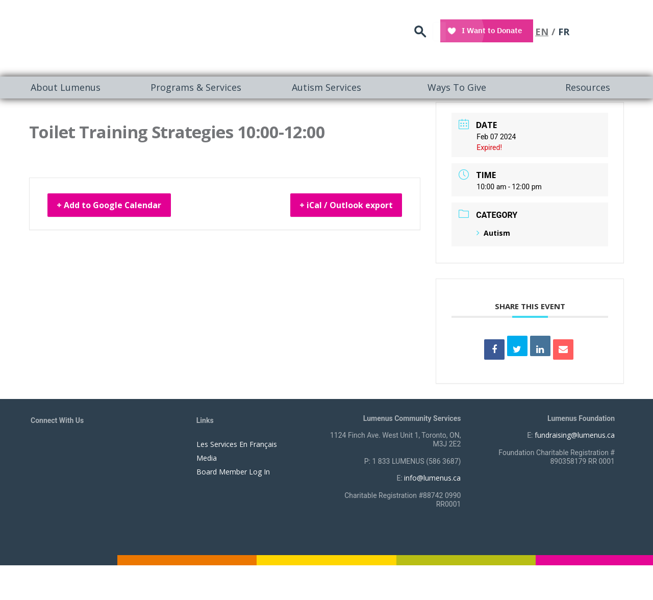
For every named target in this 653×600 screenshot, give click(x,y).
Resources (587, 87)
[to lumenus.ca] (138, 36)
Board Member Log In (233, 472)
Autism (493, 233)
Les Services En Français (236, 444)
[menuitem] (65, 87)
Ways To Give (457, 87)
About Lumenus (66, 87)
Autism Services (326, 87)
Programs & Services (195, 87)
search (481, 28)
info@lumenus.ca (432, 478)
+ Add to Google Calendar (121, 206)
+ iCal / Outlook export (335, 206)
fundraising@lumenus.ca (575, 435)
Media (206, 458)
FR (619, 28)
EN (597, 28)
